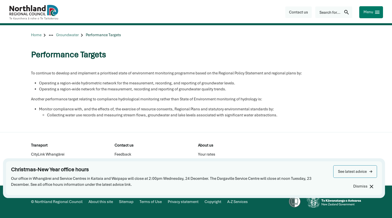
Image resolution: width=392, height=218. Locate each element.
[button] (355, 172)
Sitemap (126, 201)
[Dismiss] (363, 186)
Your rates (206, 154)
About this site (100, 201)
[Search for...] (333, 12)
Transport (39, 145)
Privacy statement (183, 201)
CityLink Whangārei (47, 154)
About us (205, 145)
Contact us (124, 145)
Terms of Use (151, 201)
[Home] (36, 35)
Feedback (122, 154)
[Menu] (371, 12)
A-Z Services (237, 201)
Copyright (212, 201)
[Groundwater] (67, 35)
